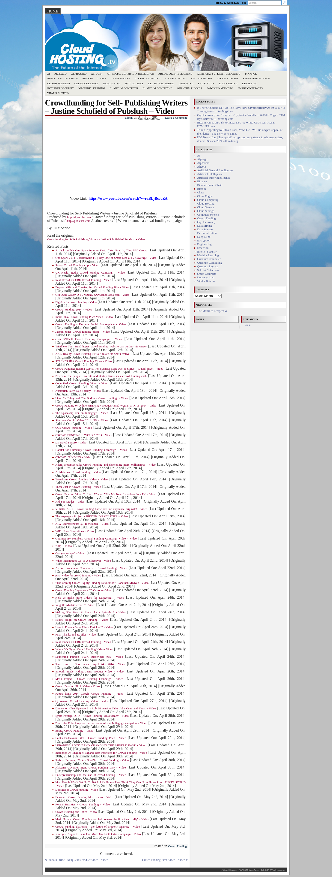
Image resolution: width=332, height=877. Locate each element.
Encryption (206, 83)
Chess (102, 78)
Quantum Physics (189, 88)
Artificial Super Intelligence (218, 73)
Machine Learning (91, 88)
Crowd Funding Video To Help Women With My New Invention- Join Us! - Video (105, 494)
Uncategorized (205, 277)
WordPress (254, 870)
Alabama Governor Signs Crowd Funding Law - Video (90, 767)
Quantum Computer (124, 88)
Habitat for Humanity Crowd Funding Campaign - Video (91, 450)
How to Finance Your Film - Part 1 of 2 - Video (84, 627)
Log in (247, 325)
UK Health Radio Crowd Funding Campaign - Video (90, 272)
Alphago (60, 73)
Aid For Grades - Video (70, 501)
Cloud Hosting (176, 78)
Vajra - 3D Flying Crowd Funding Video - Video (84, 649)
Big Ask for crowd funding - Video (76, 302)
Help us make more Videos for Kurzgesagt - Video (89, 597)
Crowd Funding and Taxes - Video (76, 812)
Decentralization (161, 83)
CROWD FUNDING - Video (73, 457)
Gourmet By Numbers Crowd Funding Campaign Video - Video (96, 538)
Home (52, 11)
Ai (48, 73)
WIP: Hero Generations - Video (74, 531)
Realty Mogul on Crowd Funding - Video (81, 619)
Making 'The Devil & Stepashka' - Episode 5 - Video (90, 612)
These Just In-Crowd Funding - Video (78, 486)
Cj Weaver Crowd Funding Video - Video (82, 701)
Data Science (134, 83)
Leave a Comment (176, 117)
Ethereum (249, 83)
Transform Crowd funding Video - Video (81, 479)
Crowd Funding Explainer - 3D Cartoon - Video (83, 590)
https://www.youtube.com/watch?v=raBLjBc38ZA (128, 198)
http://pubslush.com (78, 221)
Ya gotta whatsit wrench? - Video (75, 605)
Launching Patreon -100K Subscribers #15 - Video (89, 656)
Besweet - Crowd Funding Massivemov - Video (84, 797)
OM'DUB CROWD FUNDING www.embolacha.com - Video (92, 294)
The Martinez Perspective (212, 311)
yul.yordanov (279, 870)
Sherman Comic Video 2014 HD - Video (81, 420)
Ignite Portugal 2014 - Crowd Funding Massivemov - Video (92, 715)
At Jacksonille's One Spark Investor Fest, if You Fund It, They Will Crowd (101, 250)
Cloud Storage (228, 78)
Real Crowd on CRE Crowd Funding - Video (83, 280)
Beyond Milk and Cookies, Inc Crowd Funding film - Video (92, 287)
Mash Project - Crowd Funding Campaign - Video (89, 679)
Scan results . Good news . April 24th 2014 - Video (90, 664)
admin (129, 117)
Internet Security (60, 88)
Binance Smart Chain (62, 78)
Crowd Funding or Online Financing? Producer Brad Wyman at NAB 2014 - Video (106, 405)
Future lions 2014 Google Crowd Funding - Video (89, 693)
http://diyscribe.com (79, 217)
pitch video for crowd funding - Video (78, 575)
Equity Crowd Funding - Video (74, 730)
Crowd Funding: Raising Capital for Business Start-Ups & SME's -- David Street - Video (109, 368)
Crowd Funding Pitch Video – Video (163, 860)
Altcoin (96, 73)
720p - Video (63, 546)
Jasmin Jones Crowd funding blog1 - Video (82, 331)
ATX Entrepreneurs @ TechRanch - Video (82, 523)
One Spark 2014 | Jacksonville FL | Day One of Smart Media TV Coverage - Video (106, 257)
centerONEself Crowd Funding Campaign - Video (88, 339)
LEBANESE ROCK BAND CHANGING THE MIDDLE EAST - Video (100, 745)
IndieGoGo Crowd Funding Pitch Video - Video (84, 317)
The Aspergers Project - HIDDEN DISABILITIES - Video (91, 516)
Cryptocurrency (86, 83)
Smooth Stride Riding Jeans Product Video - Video (89, 671)
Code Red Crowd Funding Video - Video (81, 383)
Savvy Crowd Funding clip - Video (77, 265)
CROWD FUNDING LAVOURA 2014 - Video (83, 435)
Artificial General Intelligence (130, 73)
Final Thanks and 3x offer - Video (75, 634)
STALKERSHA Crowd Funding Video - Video (83, 361)
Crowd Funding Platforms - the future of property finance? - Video (97, 826)
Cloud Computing (147, 78)
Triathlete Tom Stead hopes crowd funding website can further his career (101, 346)
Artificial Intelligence (175, 73)
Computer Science (256, 78)
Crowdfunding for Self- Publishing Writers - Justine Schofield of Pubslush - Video (96, 239)
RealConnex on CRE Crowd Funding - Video (83, 642)
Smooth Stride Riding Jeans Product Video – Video (78, 860)
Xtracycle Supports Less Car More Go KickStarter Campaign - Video (98, 834)
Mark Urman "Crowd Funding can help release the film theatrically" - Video (101, 819)
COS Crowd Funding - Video (73, 427)
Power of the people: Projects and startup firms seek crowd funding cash (101, 376)
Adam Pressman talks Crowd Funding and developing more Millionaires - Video (105, 464)
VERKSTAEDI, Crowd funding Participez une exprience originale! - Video (101, 509)
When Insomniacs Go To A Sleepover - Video (83, 560)
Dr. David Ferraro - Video (70, 442)
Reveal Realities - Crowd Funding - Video (82, 804)
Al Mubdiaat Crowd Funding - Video (78, 472)
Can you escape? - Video (70, 553)
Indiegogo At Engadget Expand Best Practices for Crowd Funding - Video (101, 752)
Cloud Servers (201, 78)
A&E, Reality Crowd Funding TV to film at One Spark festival (92, 354)
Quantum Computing (157, 88)
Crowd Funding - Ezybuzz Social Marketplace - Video (90, 324)
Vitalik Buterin (58, 93)
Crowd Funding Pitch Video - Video (77, 686)
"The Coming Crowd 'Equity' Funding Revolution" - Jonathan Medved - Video (101, 583)
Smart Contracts (250, 88)
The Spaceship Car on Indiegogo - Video (81, 413)
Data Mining (111, 83)
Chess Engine (120, 78)
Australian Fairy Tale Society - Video (78, 390)
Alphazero (79, 73)
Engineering (228, 83)
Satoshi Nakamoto (220, 88)
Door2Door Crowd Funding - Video (76, 789)
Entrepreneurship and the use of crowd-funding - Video (90, 775)
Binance (251, 73)
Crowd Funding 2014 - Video (73, 309)
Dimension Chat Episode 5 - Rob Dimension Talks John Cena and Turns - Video (105, 708)
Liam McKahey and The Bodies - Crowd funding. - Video (91, 398)
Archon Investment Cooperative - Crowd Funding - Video (91, 568)
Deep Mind (186, 83)
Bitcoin (87, 78)
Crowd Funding (58, 83)
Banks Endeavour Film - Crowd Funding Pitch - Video (90, 738)
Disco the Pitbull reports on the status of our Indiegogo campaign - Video (101, 723)
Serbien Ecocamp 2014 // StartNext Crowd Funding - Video (92, 760)
